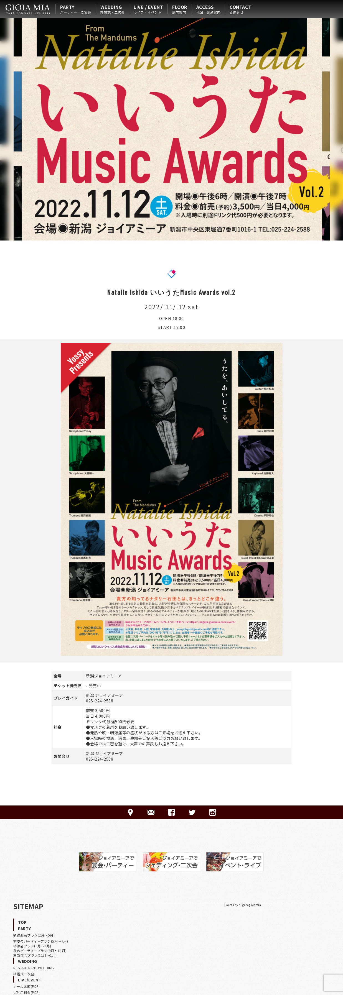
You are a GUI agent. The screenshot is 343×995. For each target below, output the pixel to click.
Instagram (212, 812)
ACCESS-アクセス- (130, 812)
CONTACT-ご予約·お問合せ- (151, 812)
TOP (22, 922)
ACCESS (208, 9)
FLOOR (179, 9)
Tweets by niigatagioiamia (242, 905)
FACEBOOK (171, 812)
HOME (27, 9)
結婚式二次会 (23, 973)
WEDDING (112, 9)
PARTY (75, 9)
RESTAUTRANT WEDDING (33, 967)
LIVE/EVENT (29, 980)
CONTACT (240, 9)
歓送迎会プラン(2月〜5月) (34, 935)
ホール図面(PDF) (26, 986)
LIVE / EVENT (148, 9)
